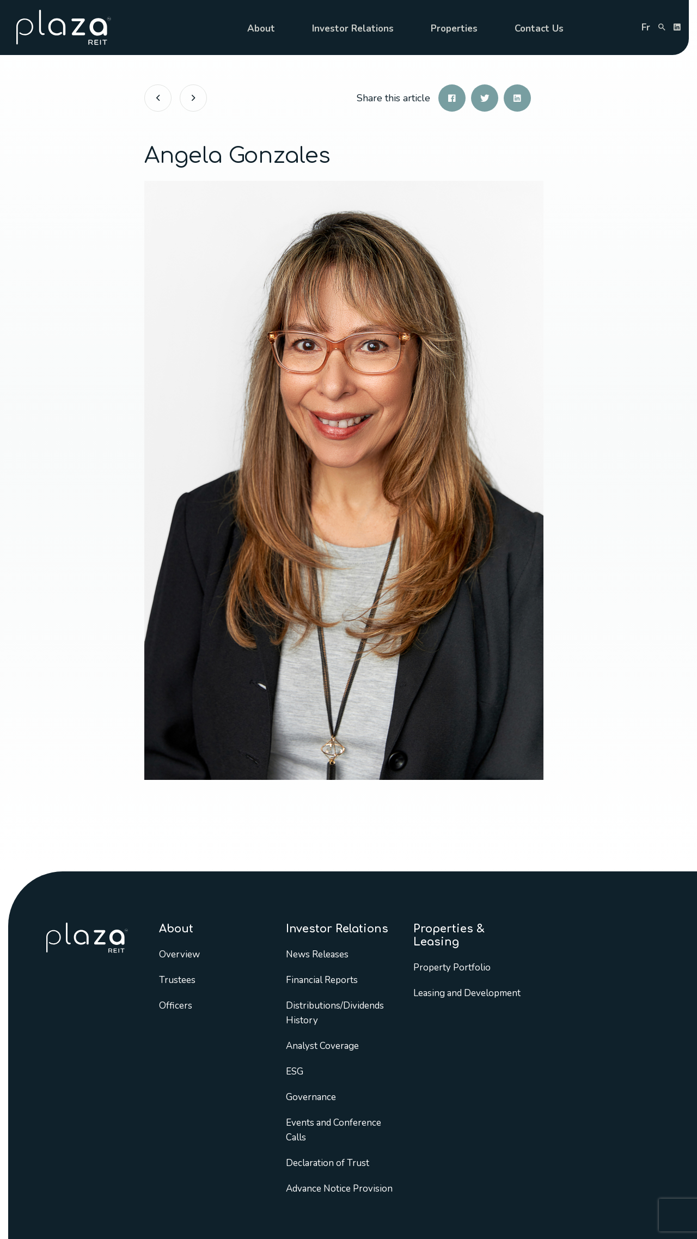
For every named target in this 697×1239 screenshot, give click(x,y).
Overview (179, 954)
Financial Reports (322, 980)
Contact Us (539, 28)
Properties (454, 28)
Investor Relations (353, 28)
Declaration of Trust (327, 1163)
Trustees (177, 980)
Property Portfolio (452, 967)
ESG (294, 1071)
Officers (175, 1005)
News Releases (317, 954)
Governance (311, 1097)
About (261, 28)
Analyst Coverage (322, 1046)
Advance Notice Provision (339, 1188)
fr (645, 27)
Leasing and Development (467, 993)
